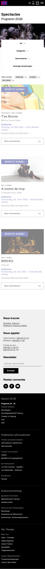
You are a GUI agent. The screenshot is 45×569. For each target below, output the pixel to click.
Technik (4, 479)
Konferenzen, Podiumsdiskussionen (14, 517)
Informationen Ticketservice (11, 443)
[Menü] (42, 3)
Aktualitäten (5, 547)
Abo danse (8, 80)
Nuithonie (21, 77)
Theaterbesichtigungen (10, 559)
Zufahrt (4, 455)
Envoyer (11, 371)
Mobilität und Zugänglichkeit (11, 458)
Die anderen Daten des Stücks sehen (16, 133)
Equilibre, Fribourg (11, 323)
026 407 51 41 (23, 338)
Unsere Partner (7, 544)
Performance (5, 113)
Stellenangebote (7, 541)
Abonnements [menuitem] (22, 58)
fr (33, 2)
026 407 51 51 (9, 350)
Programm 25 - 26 (8, 404)
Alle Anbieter (6, 410)
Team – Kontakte (7, 538)
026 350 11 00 (18, 341)
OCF (3, 420)
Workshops (5, 511)
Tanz (13, 113)
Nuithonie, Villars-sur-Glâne (15, 326)
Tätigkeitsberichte (8, 550)
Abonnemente (6, 446)
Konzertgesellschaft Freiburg (12, 413)
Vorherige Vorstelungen (22, 66)
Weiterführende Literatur (10, 499)
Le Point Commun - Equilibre (12, 467)
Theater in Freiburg (8, 416)
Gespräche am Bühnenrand (11, 514)
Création (35, 77)
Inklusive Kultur (7, 502)
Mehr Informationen (12, 141)
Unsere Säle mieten (8, 562)
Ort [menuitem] (22, 43)
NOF (3, 423)
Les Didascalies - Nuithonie (11, 470)
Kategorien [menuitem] (23, 51)
